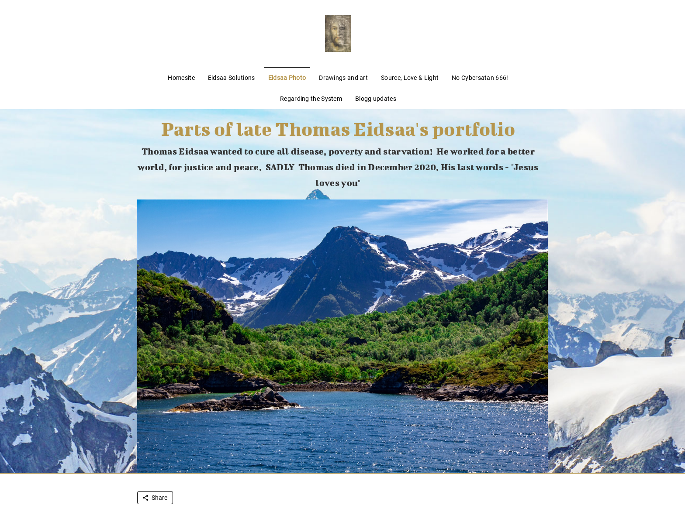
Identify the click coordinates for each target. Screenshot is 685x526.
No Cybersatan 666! (480, 77)
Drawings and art (343, 77)
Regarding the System (311, 98)
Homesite (181, 77)
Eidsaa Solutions (231, 77)
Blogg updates (375, 98)
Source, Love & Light (410, 77)
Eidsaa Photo (287, 77)
